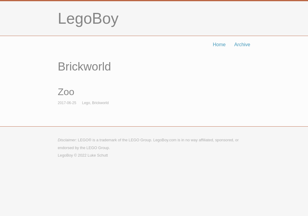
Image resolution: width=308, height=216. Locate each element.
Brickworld (100, 103)
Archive (242, 44)
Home (219, 44)
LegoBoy (88, 18)
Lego (86, 103)
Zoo (66, 91)
